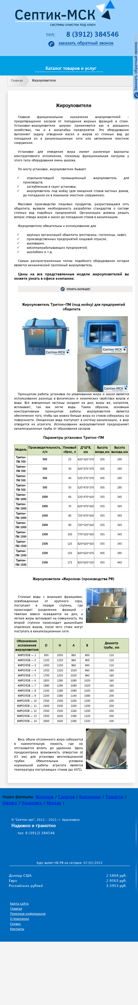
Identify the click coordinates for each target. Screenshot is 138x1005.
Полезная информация (27, 914)
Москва (54, 803)
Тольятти (114, 797)
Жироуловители (44, 80)
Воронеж (45, 797)
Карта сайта (19, 903)
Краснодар (90, 797)
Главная (17, 80)
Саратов (66, 797)
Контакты (17, 929)
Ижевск (10, 803)
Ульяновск (32, 803)
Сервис (15, 924)
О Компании (19, 919)
